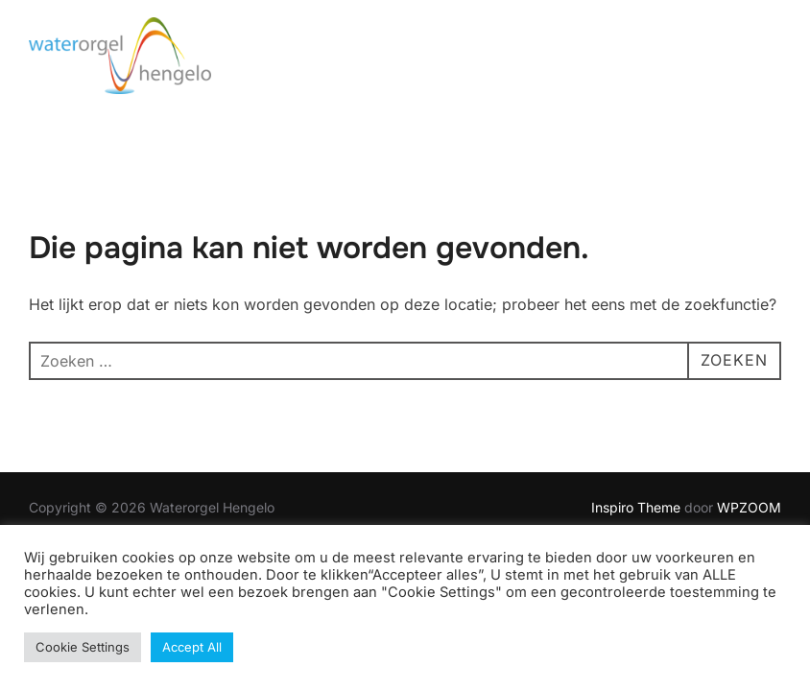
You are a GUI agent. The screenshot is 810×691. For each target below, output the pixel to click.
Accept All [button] (192, 647)
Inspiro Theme (635, 507)
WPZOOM (749, 507)
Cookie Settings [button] (83, 647)
